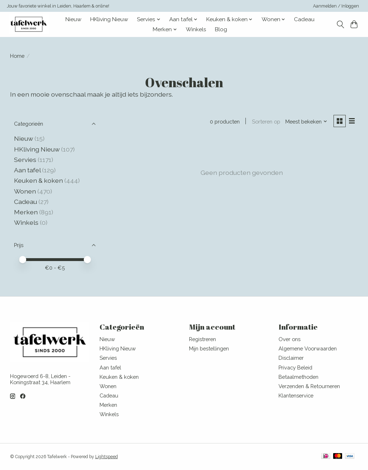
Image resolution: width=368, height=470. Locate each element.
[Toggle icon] (340, 24)
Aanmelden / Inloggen (336, 6)
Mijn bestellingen (209, 348)
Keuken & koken (38, 180)
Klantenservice (296, 395)
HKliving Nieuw (109, 19)
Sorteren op (266, 121)
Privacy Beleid (295, 367)
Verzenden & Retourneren (309, 386)
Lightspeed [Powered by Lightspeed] (106, 456)
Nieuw (73, 19)
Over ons (289, 339)
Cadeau (304, 19)
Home (17, 56)
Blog (221, 29)
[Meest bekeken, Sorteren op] (306, 121)
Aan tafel (28, 170)
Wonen (25, 191)
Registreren (202, 339)
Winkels (196, 29)
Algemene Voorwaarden (308, 348)
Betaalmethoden (298, 377)
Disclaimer (291, 358)
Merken (26, 212)
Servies (25, 159)
